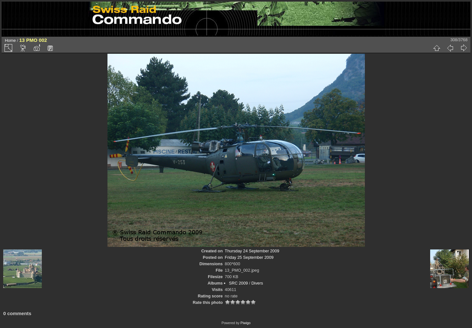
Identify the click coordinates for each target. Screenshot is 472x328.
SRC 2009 (238, 283)
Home (10, 40)
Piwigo (245, 323)
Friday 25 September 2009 (249, 257)
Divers (257, 283)
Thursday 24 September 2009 (252, 250)
